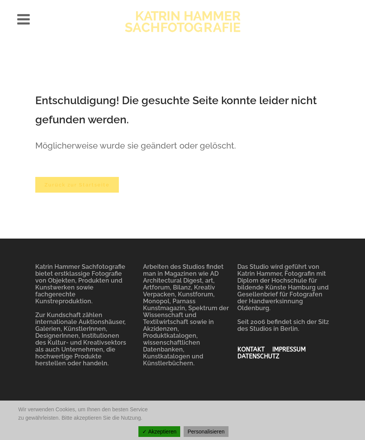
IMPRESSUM (292, 349)
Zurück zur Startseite (77, 185)
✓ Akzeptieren (159, 432)
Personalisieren (206, 432)
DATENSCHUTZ (258, 356)
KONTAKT (254, 349)
